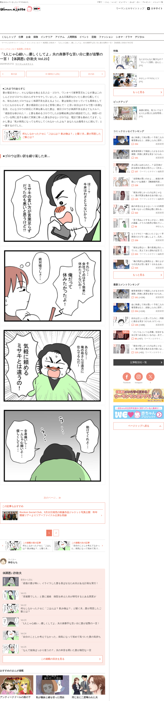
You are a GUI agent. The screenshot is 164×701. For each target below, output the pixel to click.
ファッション (106, 37)
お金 (28, 37)
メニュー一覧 (158, 2)
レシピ (114, 2)
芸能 (94, 37)
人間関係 (72, 37)
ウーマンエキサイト (24, 64)
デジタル (139, 37)
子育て (99, 2)
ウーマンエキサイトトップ (130, 8)
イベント (84, 37)
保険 (35, 37)
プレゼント (146, 2)
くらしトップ (9, 37)
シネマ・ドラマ (124, 37)
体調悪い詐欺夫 (24, 49)
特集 (115, 51)
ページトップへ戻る (138, 425)
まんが (132, 2)
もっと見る (138, 92)
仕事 (21, 37)
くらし (107, 2)
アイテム (60, 37)
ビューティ (123, 2)
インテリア (46, 37)
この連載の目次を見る (52, 659)
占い (138, 2)
